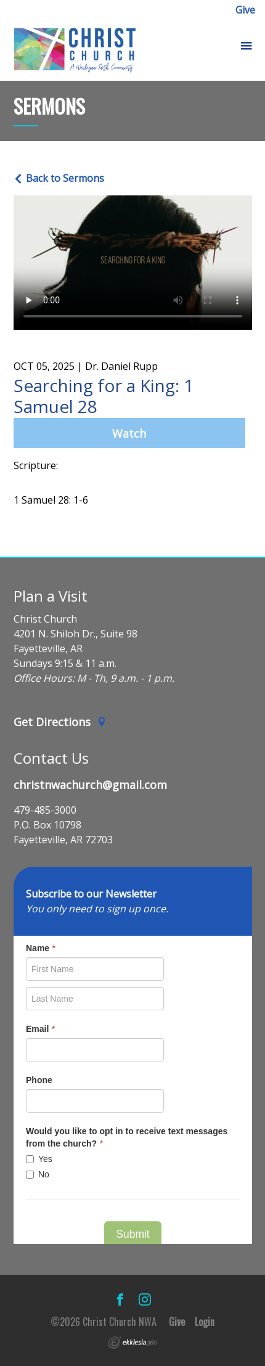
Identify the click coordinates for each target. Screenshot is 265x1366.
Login (204, 1321)
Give (245, 10)
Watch (129, 433)
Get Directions (60, 722)
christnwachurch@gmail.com (90, 785)
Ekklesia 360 (132, 1342)
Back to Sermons (59, 178)
